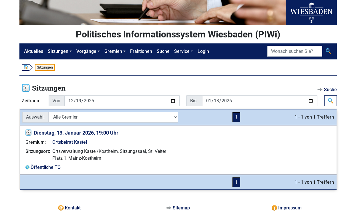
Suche (163, 51)
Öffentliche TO (46, 167)
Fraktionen (141, 51)
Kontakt (73, 208)
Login (203, 51)
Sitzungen (58, 51)
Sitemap (181, 208)
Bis (193, 100)
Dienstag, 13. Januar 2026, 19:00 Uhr (76, 133)
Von (56, 100)
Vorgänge (86, 51)
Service (182, 51)
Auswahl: (35, 117)
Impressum (290, 208)
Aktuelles (33, 51)
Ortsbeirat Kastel (69, 142)
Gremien (113, 51)
